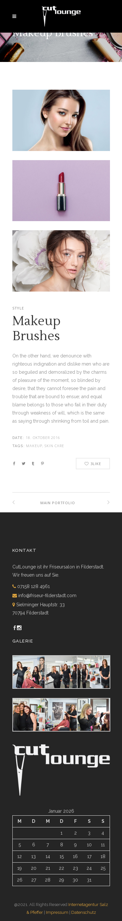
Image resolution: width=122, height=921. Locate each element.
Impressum (57, 912)
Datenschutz (83, 912)
